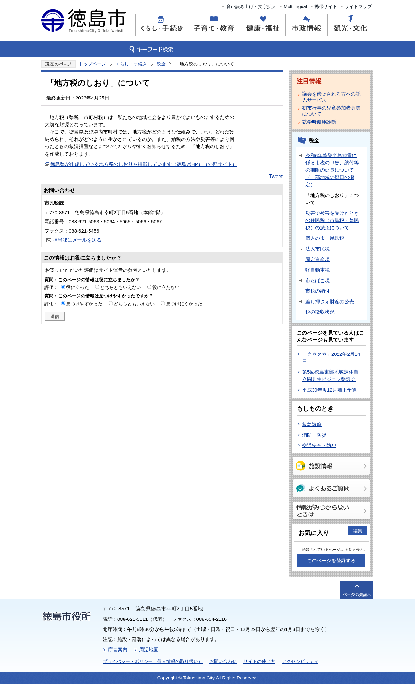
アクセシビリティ (300, 661)
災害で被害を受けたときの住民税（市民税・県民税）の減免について (332, 220)
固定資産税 (317, 259)
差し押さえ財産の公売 (329, 301)
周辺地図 (149, 649)
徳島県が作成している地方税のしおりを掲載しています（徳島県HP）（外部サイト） (143, 164)
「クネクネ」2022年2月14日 (331, 357)
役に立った (77, 287)
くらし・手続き (131, 63)
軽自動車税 (317, 269)
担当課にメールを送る (77, 240)
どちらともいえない (120, 287)
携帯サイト (325, 6)
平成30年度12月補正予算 (329, 390)
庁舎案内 (117, 649)
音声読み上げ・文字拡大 (251, 6)
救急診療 (312, 424)
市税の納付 (317, 291)
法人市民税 (317, 248)
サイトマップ (358, 6)
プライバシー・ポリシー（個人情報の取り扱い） (153, 661)
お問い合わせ (223, 661)
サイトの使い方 (259, 661)
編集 (357, 530)
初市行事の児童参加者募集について (331, 111)
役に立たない (166, 287)
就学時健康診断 (319, 121)
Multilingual (295, 6)
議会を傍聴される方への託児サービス (331, 97)
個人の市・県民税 (324, 238)
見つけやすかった (84, 303)
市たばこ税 (317, 280)
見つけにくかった (184, 303)
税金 (161, 63)
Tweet (276, 176)
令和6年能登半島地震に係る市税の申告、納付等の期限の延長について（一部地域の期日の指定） (332, 170)
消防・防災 (314, 435)
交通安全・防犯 (319, 445)
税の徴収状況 (320, 312)
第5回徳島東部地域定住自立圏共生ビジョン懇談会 (330, 375)
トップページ (92, 63)
